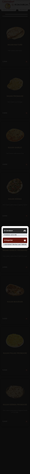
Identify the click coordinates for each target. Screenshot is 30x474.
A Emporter (8, 240)
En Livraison (8, 231)
